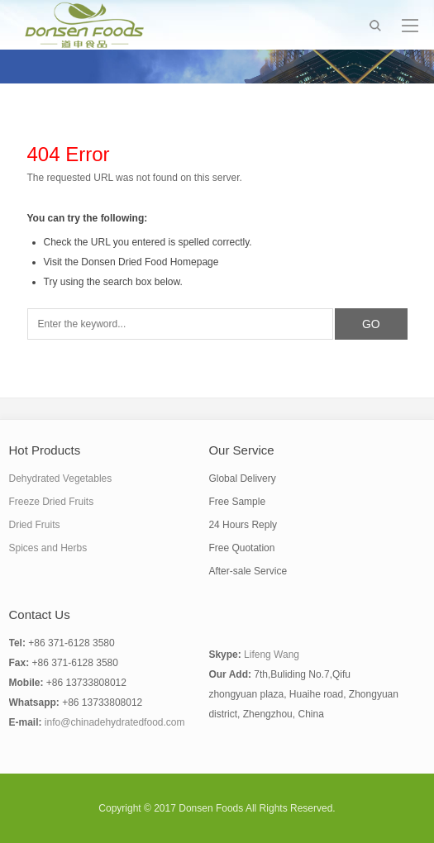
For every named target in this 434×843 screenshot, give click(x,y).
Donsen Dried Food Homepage (149, 262)
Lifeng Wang (271, 654)
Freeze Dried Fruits (51, 501)
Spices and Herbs (48, 548)
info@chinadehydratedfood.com (115, 722)
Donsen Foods (211, 808)
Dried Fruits (34, 525)
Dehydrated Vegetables (60, 478)
